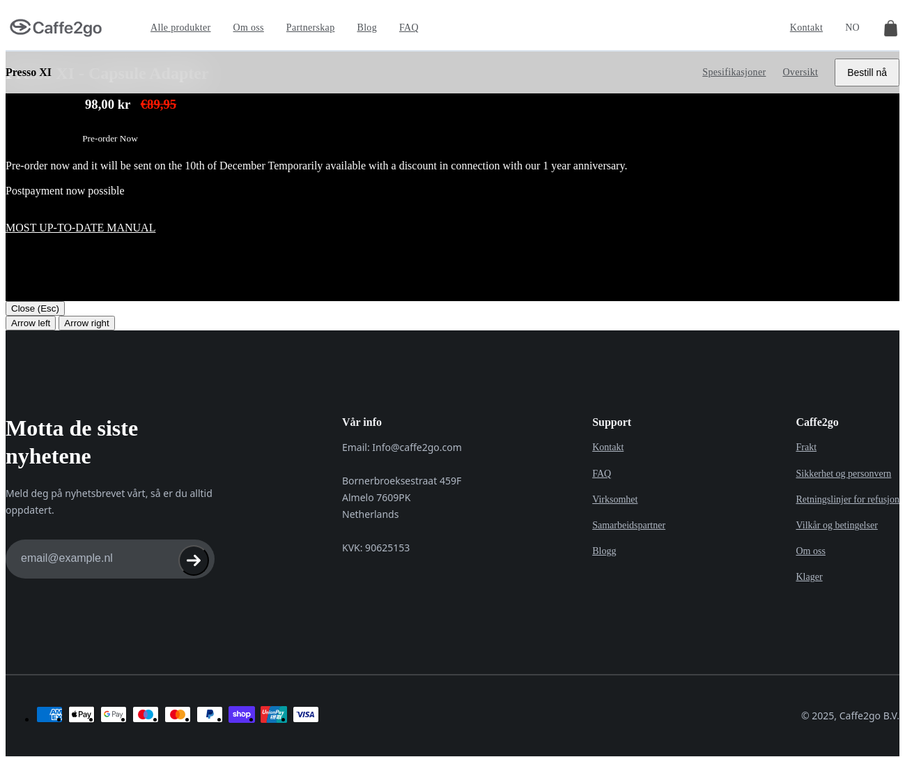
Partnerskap (310, 27)
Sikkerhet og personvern (843, 472)
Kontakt (806, 27)
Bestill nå (867, 72)
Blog (367, 27)
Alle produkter (180, 27)
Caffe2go (817, 422)
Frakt (806, 447)
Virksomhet (614, 497)
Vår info (362, 422)
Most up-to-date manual (80, 228)
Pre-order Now (110, 138)
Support (611, 422)
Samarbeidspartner (628, 522)
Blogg (604, 547)
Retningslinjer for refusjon (847, 497)
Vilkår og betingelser (836, 522)
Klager (809, 572)
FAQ (409, 27)
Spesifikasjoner (734, 72)
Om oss (248, 27)
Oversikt (800, 72)
